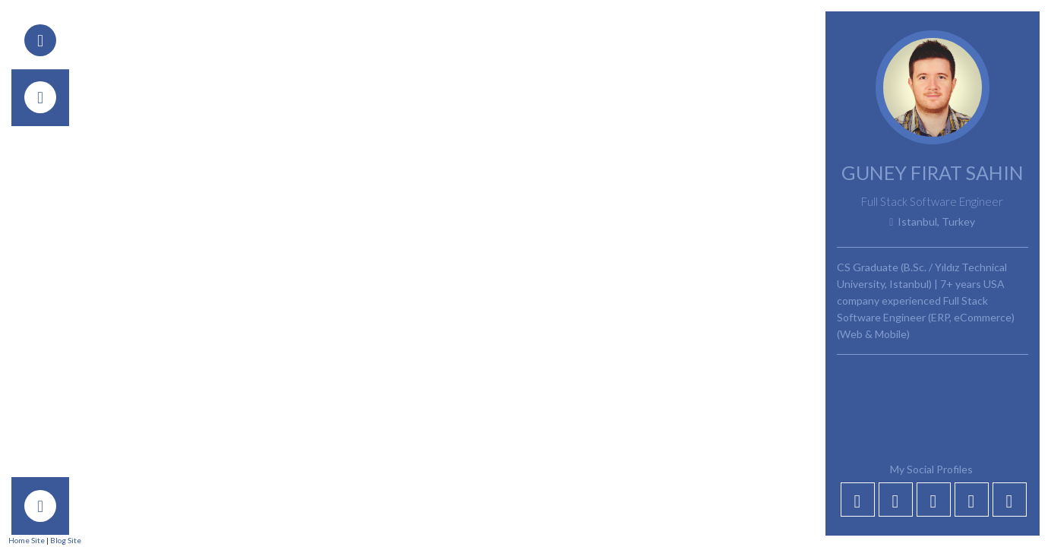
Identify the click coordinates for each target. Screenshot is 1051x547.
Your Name (139, 486)
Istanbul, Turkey (932, 222)
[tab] (40, 40)
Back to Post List (165, 88)
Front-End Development (467, 344)
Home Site (26, 540)
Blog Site (65, 540)
